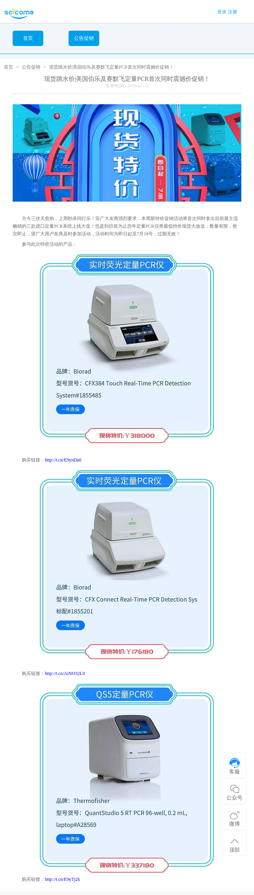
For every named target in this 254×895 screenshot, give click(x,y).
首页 (28, 38)
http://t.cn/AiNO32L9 (65, 673)
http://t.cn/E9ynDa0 (63, 460)
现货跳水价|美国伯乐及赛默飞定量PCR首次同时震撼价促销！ (111, 67)
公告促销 (31, 67)
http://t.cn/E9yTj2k (62, 879)
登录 (221, 12)
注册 (232, 12)
